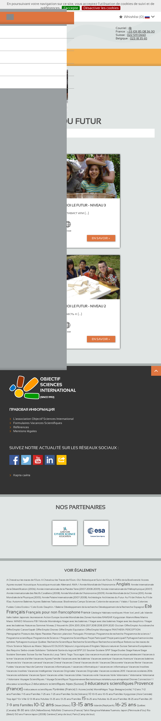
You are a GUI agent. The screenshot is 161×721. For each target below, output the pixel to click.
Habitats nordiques (112, 612)
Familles (26, 705)
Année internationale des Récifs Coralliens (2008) (33, 593)
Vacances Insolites (139, 666)
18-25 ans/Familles (138, 699)
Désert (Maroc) (62, 705)
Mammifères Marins (137, 617)
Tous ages (78, 654)
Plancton (57, 633)
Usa (87, 654)
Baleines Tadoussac (52, 601)
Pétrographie (13, 633)
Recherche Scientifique (59, 642)
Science (18, 646)
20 (150, 699)
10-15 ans (97, 694)
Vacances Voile (107, 675)
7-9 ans (12, 705)
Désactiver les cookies (101, 8)
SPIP (107, 650)
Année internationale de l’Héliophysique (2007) (126, 589)
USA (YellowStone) (40, 710)
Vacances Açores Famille (46, 658)
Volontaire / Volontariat (129, 675)
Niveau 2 (51, 625)
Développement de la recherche (81, 607)
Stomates (21, 654)
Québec (42, 642)
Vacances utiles (55, 675)
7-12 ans (136, 689)
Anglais (123, 584)
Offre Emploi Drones (47, 629)
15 (84, 698)
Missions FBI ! (31, 621)
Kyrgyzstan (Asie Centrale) (138, 694)
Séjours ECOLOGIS (53, 646)
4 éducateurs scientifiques (37, 689)
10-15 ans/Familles (113, 694)
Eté (148, 606)
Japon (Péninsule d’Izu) (133, 710)
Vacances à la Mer (23, 658)
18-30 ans (23, 710)
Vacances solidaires (17, 675)
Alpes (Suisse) (75, 683)
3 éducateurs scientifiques (109, 683)
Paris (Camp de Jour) (83, 714)
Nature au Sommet (35, 625)
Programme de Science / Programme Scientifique (60, 638)
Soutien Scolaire (95, 650)
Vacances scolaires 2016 (139, 671)
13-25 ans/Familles (71, 699)
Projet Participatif (97, 638)
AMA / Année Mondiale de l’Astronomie (93, 584)
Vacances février (132, 662)
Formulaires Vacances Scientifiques (37, 423)
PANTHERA (118, 629)
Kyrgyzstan (119, 617)
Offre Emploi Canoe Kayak (20, 629)
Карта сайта (21, 475)
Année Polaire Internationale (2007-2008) (64, 597)
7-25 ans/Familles (60, 694)
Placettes (46, 633)
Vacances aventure (101, 658)
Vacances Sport (37, 675)
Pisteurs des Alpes (31, 633)
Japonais (24, 617)
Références (21, 427)
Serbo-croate (27, 650)
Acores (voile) (85, 689)
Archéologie (94, 597)
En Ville (22, 699)
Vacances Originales (64, 671)
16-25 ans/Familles (117, 699)
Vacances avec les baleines (75, 658)
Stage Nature (133, 650)
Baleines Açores (32, 601)
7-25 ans (45, 694)
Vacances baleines (144, 658)
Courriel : (124, 28)
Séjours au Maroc (32, 646)
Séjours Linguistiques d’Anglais (82, 646)
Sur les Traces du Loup (47, 654)
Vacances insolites (16, 671)
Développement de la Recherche (115, 607)
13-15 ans (82, 704)
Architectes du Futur (113, 597)
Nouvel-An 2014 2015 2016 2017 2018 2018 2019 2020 (85, 625)
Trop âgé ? (11, 699)
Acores (145, 580)
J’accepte (71, 8)
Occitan (119, 625)
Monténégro (55, 621)
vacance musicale (99, 654)
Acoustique (29, 584)
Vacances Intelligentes (40, 671)
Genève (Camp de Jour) (59, 714)
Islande (148, 612)
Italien (15, 617)
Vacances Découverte (111, 662)
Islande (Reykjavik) (104, 705)
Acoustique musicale (48, 584)
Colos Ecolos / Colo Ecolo (29, 607)
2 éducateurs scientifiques (48, 683)
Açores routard (14, 584)
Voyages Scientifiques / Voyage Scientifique (44, 679)
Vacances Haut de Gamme (29, 666)
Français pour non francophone (53, 612)
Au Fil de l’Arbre (133, 597)
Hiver (126, 612)
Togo (70, 654)
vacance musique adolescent (126, 654)
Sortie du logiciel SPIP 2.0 (72, 650)
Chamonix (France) (72, 710)
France (85, 612)
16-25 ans (125, 704)
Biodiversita (70, 601)
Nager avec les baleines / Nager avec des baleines (89, 621)
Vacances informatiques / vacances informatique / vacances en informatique (86, 666)
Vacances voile (90, 675)
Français (15, 611)
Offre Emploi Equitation (72, 629)
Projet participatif (116, 638)
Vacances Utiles (72, 675)
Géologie (96, 612)
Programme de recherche (109, 633)
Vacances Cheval (52, 662)
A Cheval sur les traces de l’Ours (23, 580)
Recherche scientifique (110, 642)
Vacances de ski (90, 662)
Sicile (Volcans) (79, 694)
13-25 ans (55, 699)
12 (28, 699)
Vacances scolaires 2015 (112, 671)
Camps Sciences (86, 601)
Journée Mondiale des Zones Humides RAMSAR (86, 617)
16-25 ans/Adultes (96, 699)
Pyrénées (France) (64, 689)
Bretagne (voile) (123, 689)
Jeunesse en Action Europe (44, 617)
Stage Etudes (118, 650)
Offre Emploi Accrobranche (139, 625)
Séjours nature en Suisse (113, 646)
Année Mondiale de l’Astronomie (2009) (83, 593)
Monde (43, 621)
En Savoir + (101, 238)
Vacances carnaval (32, 662)
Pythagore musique (26, 642)
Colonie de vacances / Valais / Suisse (116, 601)
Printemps (90, 633)
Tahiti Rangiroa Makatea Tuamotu (101, 710)
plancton (67, 633)
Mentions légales (25, 431)
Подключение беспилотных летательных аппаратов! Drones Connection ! (110, 679)
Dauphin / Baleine (53, 607)
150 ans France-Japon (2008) (30, 714)
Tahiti (63, 654)
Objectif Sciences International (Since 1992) (26, 34)
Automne (17, 601)
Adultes (56, 710)
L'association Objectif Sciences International (43, 419)
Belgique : (131, 38)
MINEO (18, 621)
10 (89, 693)
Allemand (66, 584)
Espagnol (139, 607)
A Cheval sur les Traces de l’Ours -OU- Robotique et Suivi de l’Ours (76, 580)
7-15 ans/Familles (30, 694)
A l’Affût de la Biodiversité (126, 580)
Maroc (9, 621)
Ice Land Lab (137, 612)
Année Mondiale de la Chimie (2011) (124, 593)
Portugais (78, 633)
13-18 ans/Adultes (39, 699)
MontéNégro (101, 689)
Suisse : (131, 35)
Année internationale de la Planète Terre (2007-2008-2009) (68, 589)
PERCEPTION (133, 629)
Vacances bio (13, 662)
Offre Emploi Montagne (98, 629)
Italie (9, 617)
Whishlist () (131, 17)
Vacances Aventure (122, 658)
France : (135, 31)
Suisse (30, 654)
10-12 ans (44, 704)
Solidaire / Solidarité (46, 650)
